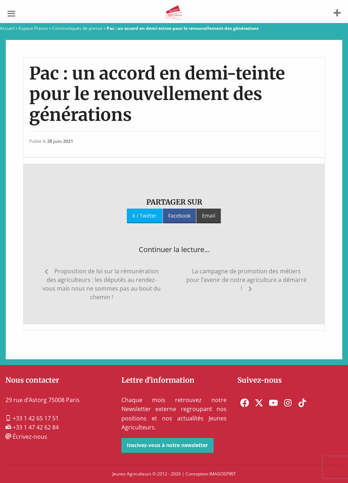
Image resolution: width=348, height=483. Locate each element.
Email (208, 215)
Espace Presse (33, 28)
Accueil (7, 28)
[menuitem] (244, 403)
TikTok (302, 403)
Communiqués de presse (77, 28)
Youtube (273, 403)
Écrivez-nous (26, 437)
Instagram (288, 403)
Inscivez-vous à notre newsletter (167, 445)
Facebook (179, 215)
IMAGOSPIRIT (222, 474)
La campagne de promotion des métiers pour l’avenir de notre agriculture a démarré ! (246, 279)
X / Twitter (144, 215)
